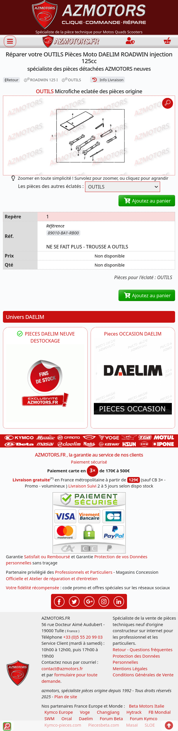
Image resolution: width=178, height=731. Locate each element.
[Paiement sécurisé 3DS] (89, 523)
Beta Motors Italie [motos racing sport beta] (146, 706)
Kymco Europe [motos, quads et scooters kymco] (58, 712)
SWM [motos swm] (49, 718)
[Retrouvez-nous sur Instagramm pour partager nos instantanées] (104, 600)
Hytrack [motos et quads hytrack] (134, 712)
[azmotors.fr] (70, 41)
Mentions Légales (130, 668)
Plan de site (65, 696)
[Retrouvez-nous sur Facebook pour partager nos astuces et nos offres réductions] (59, 600)
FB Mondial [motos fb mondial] (160, 712)
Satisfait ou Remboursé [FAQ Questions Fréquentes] (47, 556)
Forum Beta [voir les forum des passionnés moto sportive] (111, 718)
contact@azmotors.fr (62, 668)
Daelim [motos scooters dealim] (86, 718)
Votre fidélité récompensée (32, 587)
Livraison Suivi (82, 486)
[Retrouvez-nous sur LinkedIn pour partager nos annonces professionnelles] (118, 600)
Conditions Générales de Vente (143, 675)
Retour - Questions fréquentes (142, 649)
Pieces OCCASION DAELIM (133, 334)
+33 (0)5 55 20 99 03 (83, 637)
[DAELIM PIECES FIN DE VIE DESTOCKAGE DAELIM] (45, 383)
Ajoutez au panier (147, 201)
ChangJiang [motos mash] (108, 712)
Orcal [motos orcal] (66, 718)
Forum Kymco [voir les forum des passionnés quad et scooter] (143, 718)
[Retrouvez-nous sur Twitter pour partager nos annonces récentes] (74, 600)
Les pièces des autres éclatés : (51, 186)
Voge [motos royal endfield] (85, 712)
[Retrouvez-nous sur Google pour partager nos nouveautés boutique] (89, 600)
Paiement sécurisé (89, 462)
